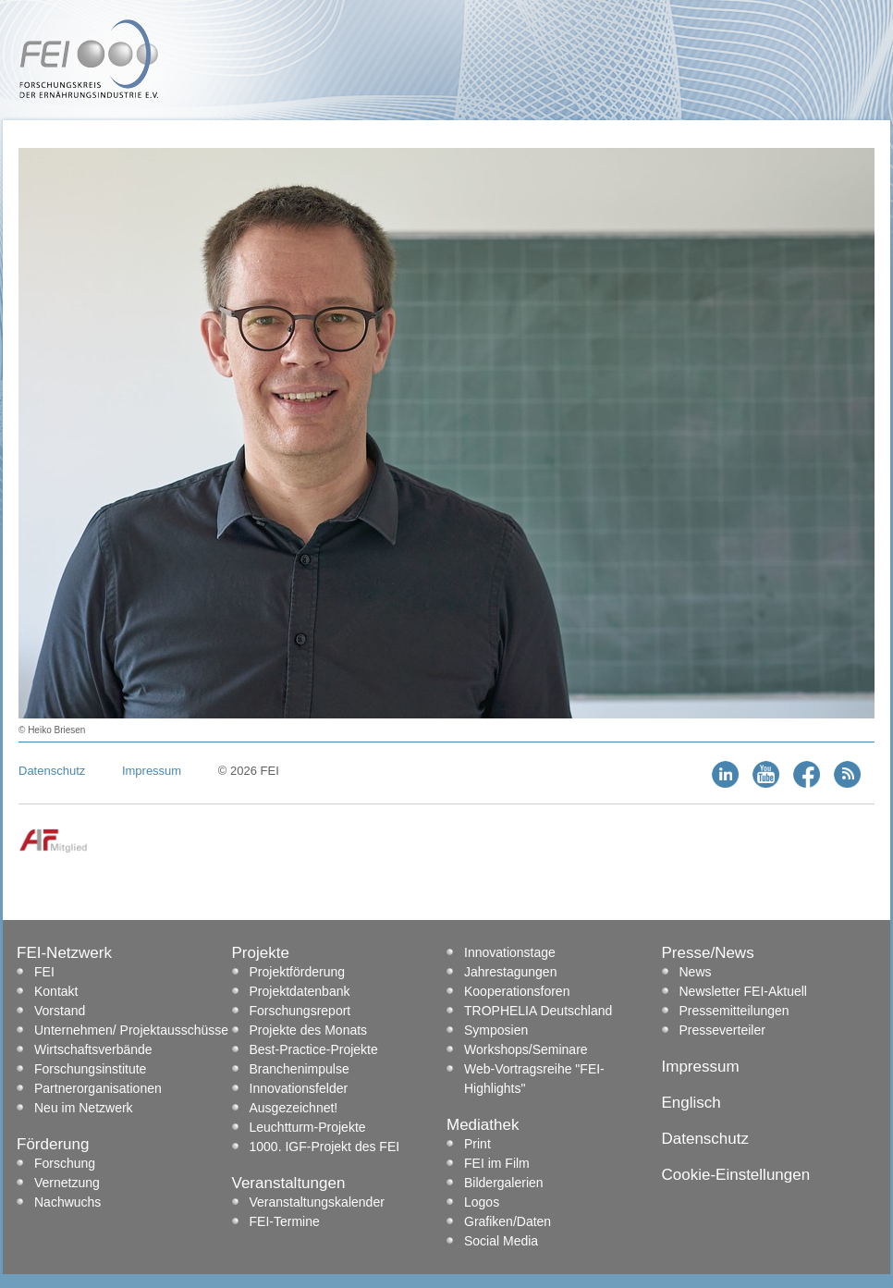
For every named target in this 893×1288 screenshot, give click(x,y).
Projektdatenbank (300, 991)
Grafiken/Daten (507, 1221)
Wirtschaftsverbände (93, 1049)
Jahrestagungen (510, 971)
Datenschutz (51, 771)
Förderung (53, 1144)
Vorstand (59, 1010)
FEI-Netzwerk (64, 953)
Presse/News (708, 953)
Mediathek (482, 1125)
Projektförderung (298, 971)
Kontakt (56, 991)
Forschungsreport (300, 1010)
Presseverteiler (722, 1030)
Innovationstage (510, 952)
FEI (44, 971)
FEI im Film (497, 1163)
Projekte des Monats (309, 1030)
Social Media (501, 1240)
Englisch (691, 1102)
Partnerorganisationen (98, 1088)
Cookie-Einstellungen (736, 1175)
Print (477, 1143)
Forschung (64, 1163)
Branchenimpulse (299, 1068)
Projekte (260, 953)
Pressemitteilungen (734, 1010)
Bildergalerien (504, 1182)
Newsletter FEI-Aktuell (743, 991)
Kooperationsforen (516, 991)
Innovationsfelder (299, 1088)
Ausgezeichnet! (294, 1107)
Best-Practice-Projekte (314, 1049)
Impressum (151, 771)
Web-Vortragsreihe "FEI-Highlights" (534, 1078)
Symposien (496, 1030)
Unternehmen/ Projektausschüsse (131, 1030)
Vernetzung (67, 1182)
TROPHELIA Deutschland (538, 1010)
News (695, 971)
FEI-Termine (285, 1221)
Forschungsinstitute (90, 1068)
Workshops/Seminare (526, 1049)
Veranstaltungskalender (317, 1202)
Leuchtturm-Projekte (308, 1127)
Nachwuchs (67, 1202)
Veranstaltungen (289, 1183)
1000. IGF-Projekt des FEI (325, 1146)
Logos (481, 1202)
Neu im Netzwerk (83, 1107)
